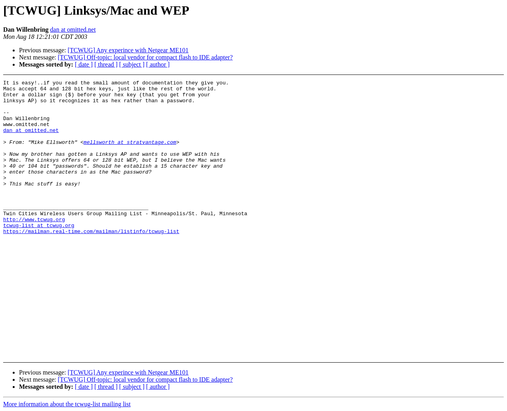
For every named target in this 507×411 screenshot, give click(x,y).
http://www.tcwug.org (34, 247)
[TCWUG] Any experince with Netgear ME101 (128, 50)
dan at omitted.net (73, 29)
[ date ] (84, 64)
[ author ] (158, 64)
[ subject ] (132, 64)
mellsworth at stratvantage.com (130, 155)
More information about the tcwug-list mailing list (67, 404)
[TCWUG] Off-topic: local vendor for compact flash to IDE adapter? (145, 57)
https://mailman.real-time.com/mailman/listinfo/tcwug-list (91, 262)
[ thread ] (106, 64)
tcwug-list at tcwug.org (38, 254)
